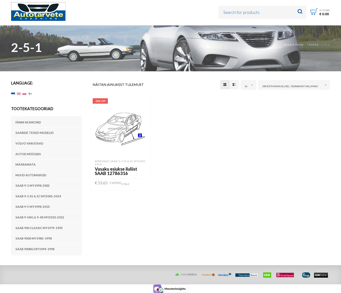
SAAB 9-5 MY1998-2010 (32, 206)
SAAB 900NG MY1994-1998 (34, 249)
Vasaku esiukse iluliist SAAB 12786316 (116, 171)
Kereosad (102, 161)
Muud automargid (30, 175)
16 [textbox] (246, 86)
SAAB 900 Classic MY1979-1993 (39, 228)
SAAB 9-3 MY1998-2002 (32, 185)
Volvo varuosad (29, 143)
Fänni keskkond (28, 122)
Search (300, 12)
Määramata (25, 164)
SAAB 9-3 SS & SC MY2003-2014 (38, 196)
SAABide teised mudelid (34, 133)
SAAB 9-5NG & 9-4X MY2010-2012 (39, 217)
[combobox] (248, 85)
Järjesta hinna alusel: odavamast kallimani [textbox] (290, 86)
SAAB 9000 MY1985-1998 (33, 238)
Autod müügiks (28, 154)
